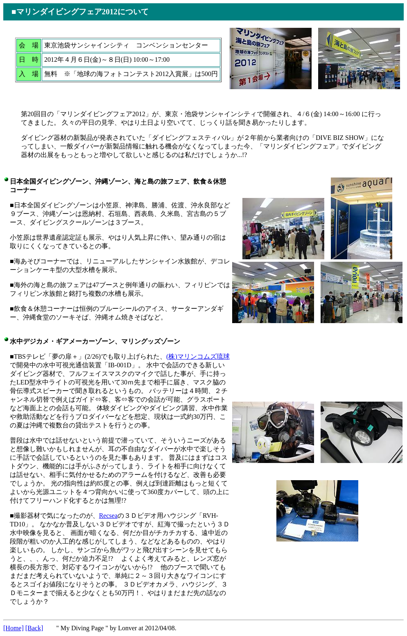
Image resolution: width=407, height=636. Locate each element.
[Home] (13, 628)
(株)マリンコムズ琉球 (198, 356)
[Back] (34, 628)
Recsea (108, 515)
